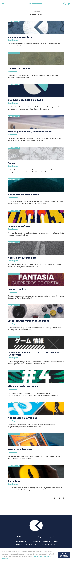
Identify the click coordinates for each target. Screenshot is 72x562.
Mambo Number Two (20, 449)
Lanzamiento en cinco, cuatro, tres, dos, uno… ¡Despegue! (34, 353)
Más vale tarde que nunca (23, 386)
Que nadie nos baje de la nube (25, 100)
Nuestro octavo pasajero (22, 257)
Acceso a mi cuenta (49, 544)
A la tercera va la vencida (22, 418)
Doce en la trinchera (19, 68)
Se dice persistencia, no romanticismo (30, 131)
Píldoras (33, 537)
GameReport (13, 40)
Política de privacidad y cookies (28, 544)
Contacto (36, 541)
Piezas (11, 163)
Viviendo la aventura (20, 37)
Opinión (52, 537)
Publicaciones (22, 537)
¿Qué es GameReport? (22, 541)
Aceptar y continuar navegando (64, 555)
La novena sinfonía (19, 226)
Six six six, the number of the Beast (28, 320)
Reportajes (42, 537)
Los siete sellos (17, 289)
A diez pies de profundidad (23, 194)
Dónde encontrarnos (50, 541)
